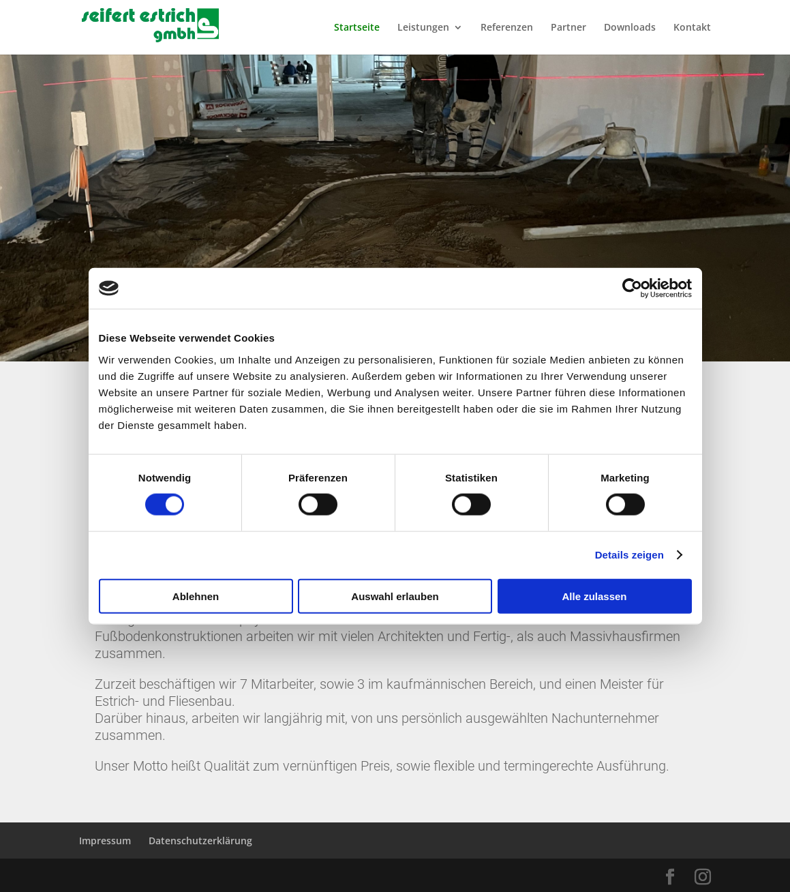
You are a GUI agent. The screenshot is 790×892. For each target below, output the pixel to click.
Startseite (357, 28)
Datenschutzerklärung (200, 840)
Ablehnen (195, 595)
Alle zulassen (594, 595)
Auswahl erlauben (394, 595)
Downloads (630, 28)
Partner (568, 28)
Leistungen (423, 28)
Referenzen (507, 28)
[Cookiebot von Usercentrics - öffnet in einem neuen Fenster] (632, 288)
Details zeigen (629, 555)
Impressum (105, 840)
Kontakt (692, 28)
